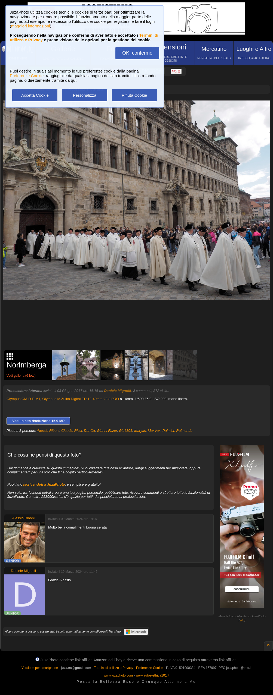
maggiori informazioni (30, 26)
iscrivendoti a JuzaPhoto (44, 484)
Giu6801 (125, 431)
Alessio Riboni (48, 431)
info (242, 620)
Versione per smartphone (40, 668)
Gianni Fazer (107, 431)
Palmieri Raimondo (177, 431)
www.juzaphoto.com (118, 675)
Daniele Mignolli (117, 391)
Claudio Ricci (71, 431)
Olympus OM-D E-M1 (23, 399)
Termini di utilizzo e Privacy (113, 668)
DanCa (89, 431)
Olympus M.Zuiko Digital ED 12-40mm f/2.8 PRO (80, 399)
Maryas (140, 431)
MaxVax (154, 431)
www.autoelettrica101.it (152, 675)
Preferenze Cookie (27, 75)
